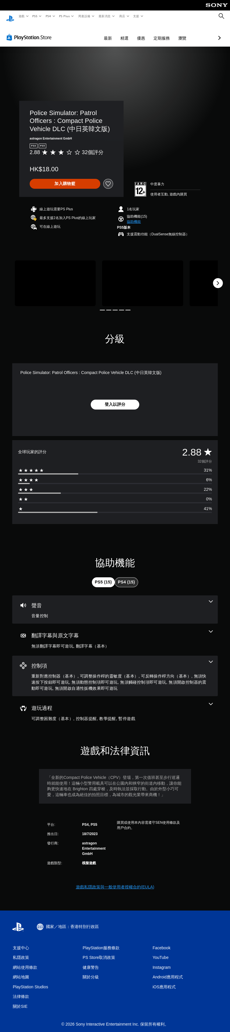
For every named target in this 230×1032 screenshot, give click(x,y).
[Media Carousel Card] (55, 278)
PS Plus (64, 16)
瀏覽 (151, 32)
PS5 (35, 16)
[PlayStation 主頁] (10, 16)
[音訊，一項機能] (115, 604)
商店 (122, 16)
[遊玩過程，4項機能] (115, 706)
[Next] (218, 278)
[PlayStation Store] (30, 31)
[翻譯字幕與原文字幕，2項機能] (115, 634)
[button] (134, 216)
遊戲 (21, 16)
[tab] (103, 577)
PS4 (48, 16)
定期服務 (131, 32)
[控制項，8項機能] (115, 670)
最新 (77, 32)
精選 (94, 32)
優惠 (110, 32)
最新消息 (105, 16)
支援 (136, 16)
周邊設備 (84, 16)
